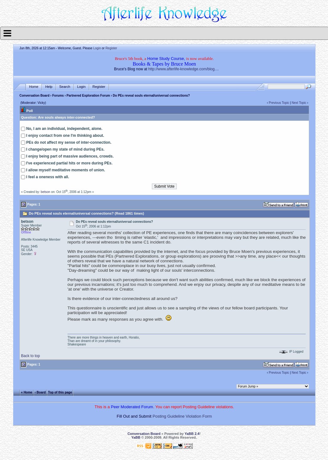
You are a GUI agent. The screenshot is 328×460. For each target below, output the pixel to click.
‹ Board (40, 392)
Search (64, 87)
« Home (26, 392)
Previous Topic (279, 102)
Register (111, 48)
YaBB (135, 437)
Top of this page (60, 392)
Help (49, 87)
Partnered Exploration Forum (88, 95)
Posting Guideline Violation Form (182, 416)
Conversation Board (34, 95)
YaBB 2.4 (192, 434)
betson (45, 192)
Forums (58, 95)
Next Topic (299, 102)
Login (97, 48)
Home (33, 87)
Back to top (30, 356)
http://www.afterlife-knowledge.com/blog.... (183, 69)
